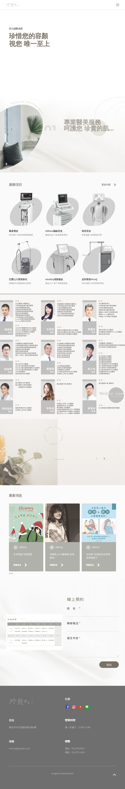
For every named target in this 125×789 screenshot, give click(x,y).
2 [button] (7, 134)
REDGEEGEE (67, 773)
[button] (104, 460)
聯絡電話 (73, 623)
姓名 (73, 608)
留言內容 (73, 638)
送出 (109, 665)
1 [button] (11, 129)
